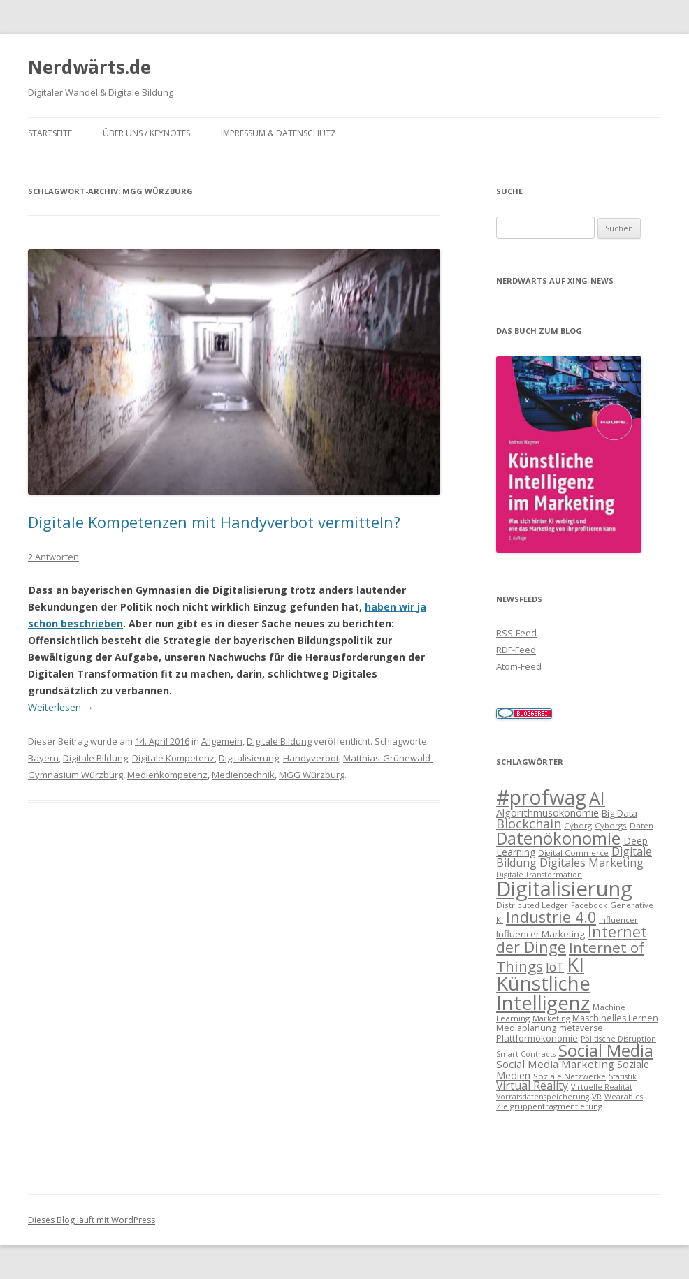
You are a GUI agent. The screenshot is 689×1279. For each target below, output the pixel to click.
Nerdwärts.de (89, 67)
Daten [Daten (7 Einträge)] (641, 825)
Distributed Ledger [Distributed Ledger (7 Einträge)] (532, 905)
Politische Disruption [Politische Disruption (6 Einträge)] (618, 1039)
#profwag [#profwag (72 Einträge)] (541, 797)
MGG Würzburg (311, 774)
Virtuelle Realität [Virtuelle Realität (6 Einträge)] (601, 1087)
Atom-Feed (519, 666)
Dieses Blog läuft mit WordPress (91, 1220)
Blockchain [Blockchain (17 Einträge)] (528, 823)
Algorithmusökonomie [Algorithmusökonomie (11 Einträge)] (547, 812)
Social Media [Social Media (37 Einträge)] (605, 1050)
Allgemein (221, 741)
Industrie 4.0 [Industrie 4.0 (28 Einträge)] (551, 917)
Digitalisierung (249, 758)
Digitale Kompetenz (173, 758)
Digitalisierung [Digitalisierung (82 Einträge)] (564, 888)
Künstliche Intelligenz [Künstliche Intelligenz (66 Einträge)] (543, 993)
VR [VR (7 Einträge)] (597, 1096)
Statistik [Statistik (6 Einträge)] (623, 1076)
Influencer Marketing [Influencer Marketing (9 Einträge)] (540, 934)
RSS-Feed (516, 633)
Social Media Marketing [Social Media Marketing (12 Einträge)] (555, 1064)
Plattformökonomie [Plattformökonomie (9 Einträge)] (537, 1038)
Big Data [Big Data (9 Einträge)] (619, 813)
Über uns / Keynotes (146, 133)
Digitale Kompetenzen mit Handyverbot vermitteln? (214, 521)
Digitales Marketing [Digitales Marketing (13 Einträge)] (591, 862)
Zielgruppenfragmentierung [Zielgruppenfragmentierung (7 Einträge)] (549, 1106)
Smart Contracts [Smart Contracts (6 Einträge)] (526, 1054)
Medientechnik (243, 774)
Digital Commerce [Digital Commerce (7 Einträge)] (573, 852)
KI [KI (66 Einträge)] (575, 964)
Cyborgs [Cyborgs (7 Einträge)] (611, 825)
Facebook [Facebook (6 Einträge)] (589, 905)
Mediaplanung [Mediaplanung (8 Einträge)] (526, 1028)
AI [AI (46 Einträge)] (597, 798)
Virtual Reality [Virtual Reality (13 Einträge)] (532, 1085)
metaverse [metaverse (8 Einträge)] (581, 1028)
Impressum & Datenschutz (278, 133)
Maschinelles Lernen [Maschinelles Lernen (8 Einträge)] (615, 1018)
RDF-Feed (516, 649)
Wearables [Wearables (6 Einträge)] (623, 1097)
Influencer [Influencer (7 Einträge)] (618, 919)
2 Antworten (53, 556)
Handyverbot (311, 758)
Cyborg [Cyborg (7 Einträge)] (578, 825)
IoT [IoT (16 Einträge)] (555, 967)
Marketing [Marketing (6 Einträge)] (551, 1018)
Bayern (43, 758)
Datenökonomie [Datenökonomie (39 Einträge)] (558, 838)
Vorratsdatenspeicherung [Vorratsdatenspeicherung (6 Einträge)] (542, 1097)
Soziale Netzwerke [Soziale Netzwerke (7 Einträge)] (569, 1076)
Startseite (50, 133)
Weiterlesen (61, 707)
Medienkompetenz (167, 774)
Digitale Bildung (279, 741)
